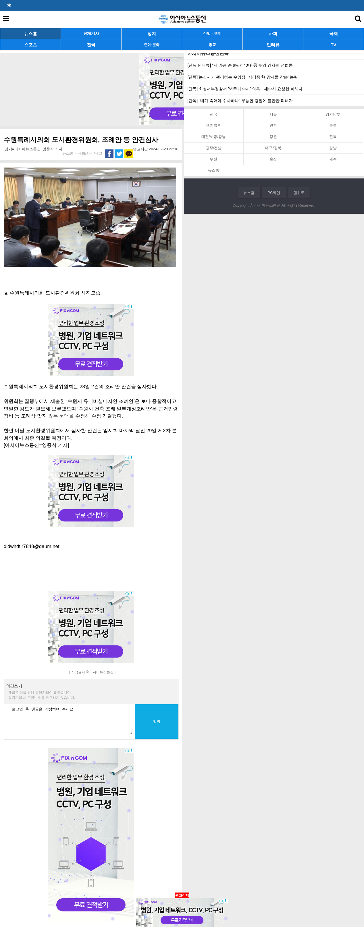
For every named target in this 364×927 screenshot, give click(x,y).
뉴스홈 (30, 33)
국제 (333, 33)
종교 (212, 45)
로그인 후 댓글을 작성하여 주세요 (70, 720)
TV (333, 44)
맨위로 (299, 193)
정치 (151, 33)
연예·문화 (151, 45)
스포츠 (30, 44)
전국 (91, 44)
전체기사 (91, 33)
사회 (273, 33)
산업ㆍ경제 (212, 33)
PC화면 (273, 193)
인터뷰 (273, 44)
